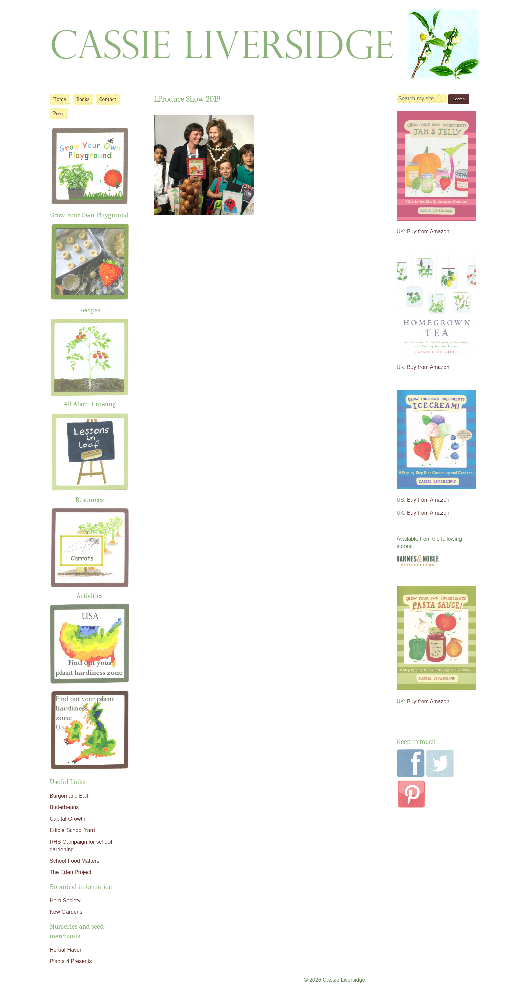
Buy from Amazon (428, 231)
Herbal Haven (66, 950)
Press (58, 113)
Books (82, 99)
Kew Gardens (66, 912)
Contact (107, 99)
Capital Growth (67, 819)
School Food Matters (74, 861)
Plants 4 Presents (71, 961)
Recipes (89, 310)
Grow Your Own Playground (89, 215)
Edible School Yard (72, 830)
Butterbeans (64, 807)
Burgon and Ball (69, 796)
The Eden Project (70, 872)
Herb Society (65, 900)
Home (59, 99)
